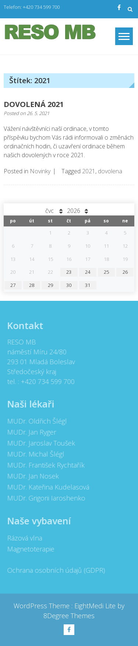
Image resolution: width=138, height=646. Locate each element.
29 (50, 285)
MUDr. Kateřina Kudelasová (47, 487)
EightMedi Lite (95, 605)
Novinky (40, 171)
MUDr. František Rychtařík (44, 465)
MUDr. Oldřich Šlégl (35, 421)
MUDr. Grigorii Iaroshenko (45, 498)
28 (31, 285)
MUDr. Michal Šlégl (34, 454)
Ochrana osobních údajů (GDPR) (54, 570)
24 (87, 272)
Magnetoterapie (29, 549)
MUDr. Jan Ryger (30, 432)
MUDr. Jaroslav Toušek (39, 443)
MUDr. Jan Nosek (31, 476)
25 (106, 272)
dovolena (110, 171)
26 (125, 272)
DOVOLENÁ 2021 (34, 104)
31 (87, 285)
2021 (88, 171)
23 (68, 272)
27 (12, 285)
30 (68, 285)
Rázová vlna (23, 538)
